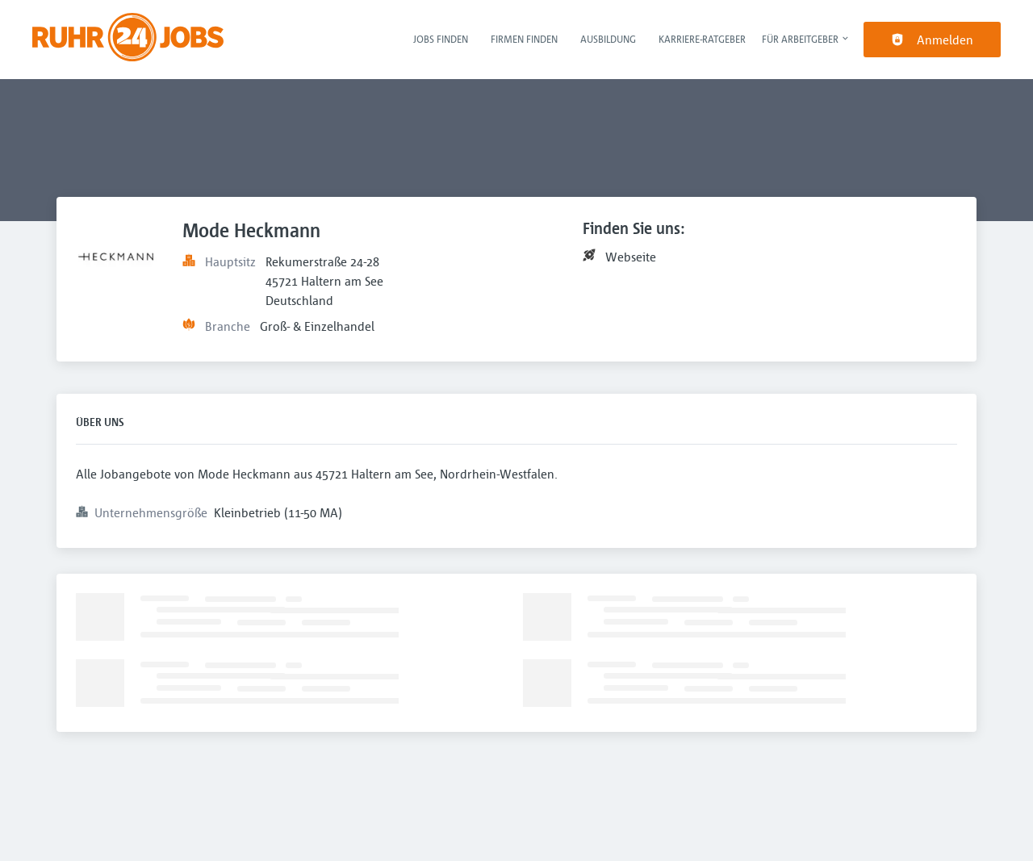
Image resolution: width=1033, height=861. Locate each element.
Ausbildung (608, 38)
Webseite (630, 257)
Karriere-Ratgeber (702, 38)
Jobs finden (440, 38)
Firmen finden (524, 38)
